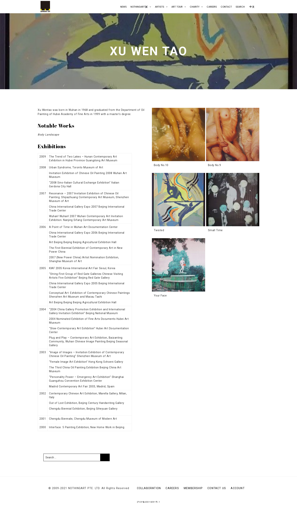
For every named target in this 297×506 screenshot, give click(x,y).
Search (240, 6)
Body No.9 (214, 165)
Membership (193, 488)
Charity (194, 6)
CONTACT (226, 6)
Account (238, 488)
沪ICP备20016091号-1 (148, 502)
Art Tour (177, 6)
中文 (252, 6)
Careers (212, 6)
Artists (159, 6)
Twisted (159, 230)
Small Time (215, 230)
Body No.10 (161, 165)
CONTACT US (216, 488)
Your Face (160, 295)
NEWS (123, 6)
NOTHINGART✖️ (139, 6)
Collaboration (149, 488)
